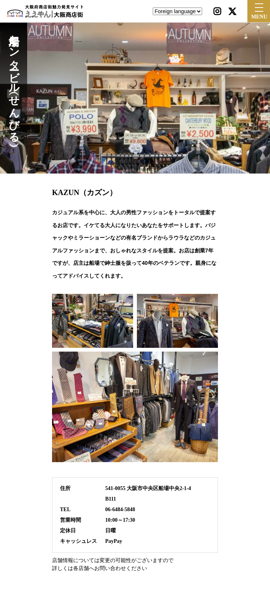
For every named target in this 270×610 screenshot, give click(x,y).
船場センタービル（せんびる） (14, 82)
